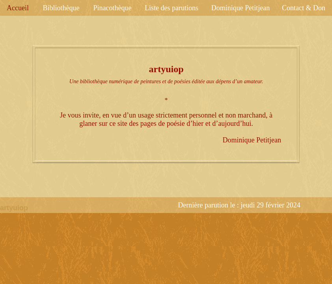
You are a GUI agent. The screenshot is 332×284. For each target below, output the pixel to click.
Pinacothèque (112, 8)
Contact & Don (303, 8)
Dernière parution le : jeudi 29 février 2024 (239, 205)
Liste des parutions (171, 8)
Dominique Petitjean (240, 8)
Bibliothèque (61, 8)
